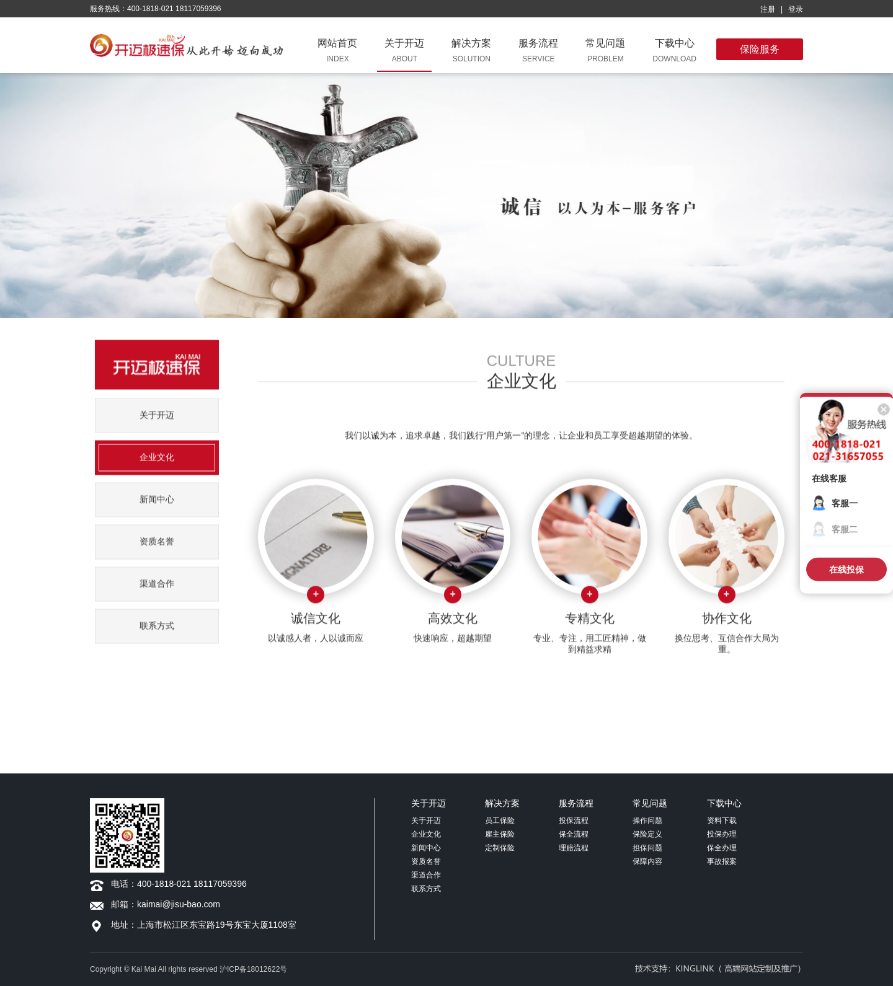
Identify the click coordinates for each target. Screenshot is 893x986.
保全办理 (722, 847)
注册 (767, 9)
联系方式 (157, 639)
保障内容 (647, 861)
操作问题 (647, 820)
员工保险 (500, 820)
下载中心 (724, 803)
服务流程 (576, 803)
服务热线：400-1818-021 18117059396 (155, 8)
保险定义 (647, 834)
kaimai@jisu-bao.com (178, 904)
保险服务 (760, 49)
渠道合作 (157, 597)
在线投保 (846, 569)
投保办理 (722, 834)
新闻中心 (157, 512)
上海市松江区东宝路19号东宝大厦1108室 (216, 925)
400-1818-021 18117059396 (192, 884)
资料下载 (722, 820)
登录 (795, 9)
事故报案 (722, 861)
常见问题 (650, 803)
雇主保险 (500, 834)
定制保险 (500, 847)
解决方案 (502, 803)
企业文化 (157, 470)
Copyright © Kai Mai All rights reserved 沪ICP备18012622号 (188, 969)
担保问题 (647, 847)
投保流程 (574, 820)
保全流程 (574, 834)
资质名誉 (157, 555)
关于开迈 (157, 428)
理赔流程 (574, 847)
